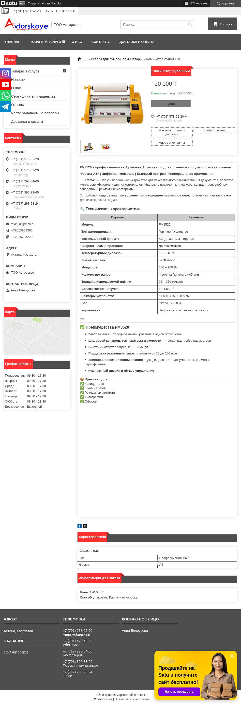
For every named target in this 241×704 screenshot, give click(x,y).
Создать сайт (37, 3)
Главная (12, 42)
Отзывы (18, 105)
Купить (171, 104)
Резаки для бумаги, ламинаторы (116, 59)
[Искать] (190, 24)
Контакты (101, 42)
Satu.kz (141, 695)
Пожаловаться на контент (132, 699)
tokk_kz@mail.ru (22, 224)
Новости (18, 79)
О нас (77, 42)
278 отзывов (198, 3)
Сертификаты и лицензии (33, 96)
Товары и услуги (45, 42)
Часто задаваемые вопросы (35, 113)
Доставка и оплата (137, 42)
